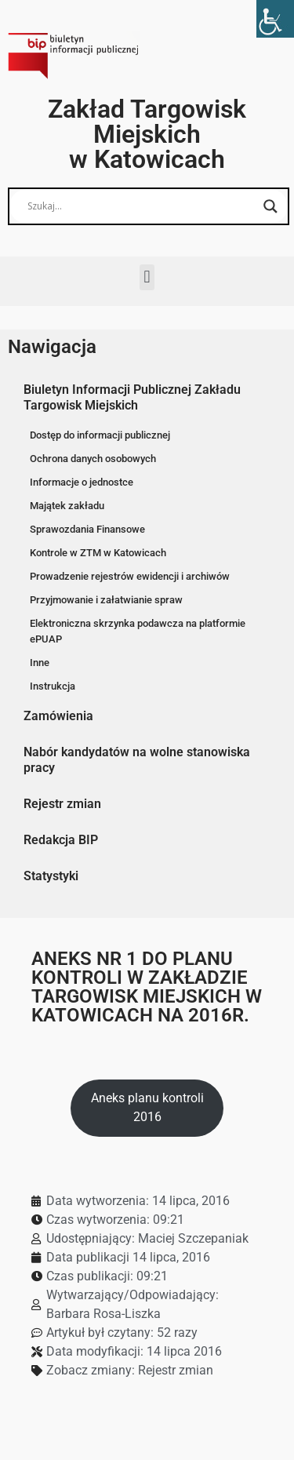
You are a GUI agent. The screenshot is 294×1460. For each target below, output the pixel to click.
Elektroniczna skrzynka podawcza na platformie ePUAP (137, 631)
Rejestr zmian (62, 803)
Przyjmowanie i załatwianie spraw (106, 600)
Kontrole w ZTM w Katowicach (98, 553)
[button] (147, 277)
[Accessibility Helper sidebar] (275, 19)
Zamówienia (58, 715)
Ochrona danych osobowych (93, 458)
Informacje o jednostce (81, 482)
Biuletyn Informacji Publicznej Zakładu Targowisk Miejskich (132, 397)
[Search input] (141, 206)
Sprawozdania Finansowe (87, 529)
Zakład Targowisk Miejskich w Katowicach (147, 134)
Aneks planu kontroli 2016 (147, 1107)
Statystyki (51, 875)
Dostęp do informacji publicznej (100, 435)
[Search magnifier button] (270, 206)
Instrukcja (52, 686)
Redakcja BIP (61, 839)
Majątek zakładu (67, 506)
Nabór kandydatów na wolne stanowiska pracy (137, 760)
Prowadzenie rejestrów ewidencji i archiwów (130, 576)
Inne (39, 662)
